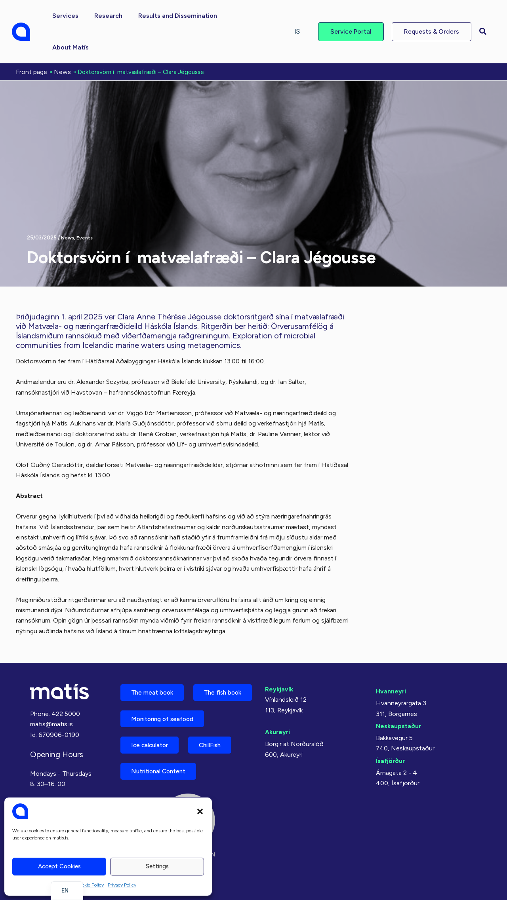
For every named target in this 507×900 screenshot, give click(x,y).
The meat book (154, 659)
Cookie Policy (90, 885)
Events (85, 205)
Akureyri (278, 698)
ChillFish (218, 742)
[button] (200, 811)
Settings (157, 866)
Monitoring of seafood (166, 715)
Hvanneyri (391, 657)
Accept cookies (59, 866)
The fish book (152, 687)
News (68, 205)
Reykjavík (279, 655)
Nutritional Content (161, 770)
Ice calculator (152, 742)
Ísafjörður (391, 727)
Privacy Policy (122, 885)
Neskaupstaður (399, 692)
